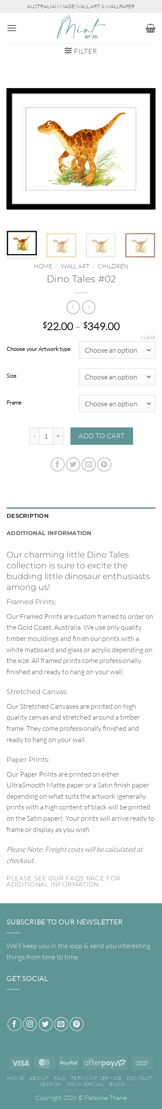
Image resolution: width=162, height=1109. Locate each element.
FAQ (59, 1078)
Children (113, 266)
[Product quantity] (46, 436)
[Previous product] (88, 307)
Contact (140, 1078)
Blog (116, 1084)
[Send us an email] (61, 1024)
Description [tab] (27, 516)
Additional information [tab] (49, 533)
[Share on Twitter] (73, 464)
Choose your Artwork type (38, 349)
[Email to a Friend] (89, 464)
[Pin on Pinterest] (104, 464)
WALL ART (75, 266)
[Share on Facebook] (58, 464)
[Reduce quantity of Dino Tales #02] (34, 436)
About (39, 1078)
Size (11, 376)
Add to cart (101, 435)
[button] (11, 27)
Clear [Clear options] (148, 338)
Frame (14, 403)
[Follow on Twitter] (45, 1024)
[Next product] (73, 307)
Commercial (85, 1084)
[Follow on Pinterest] (77, 1024)
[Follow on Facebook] (14, 1024)
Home (43, 266)
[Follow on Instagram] (30, 1024)
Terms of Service (96, 1078)
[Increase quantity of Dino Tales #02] (58, 436)
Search (50, 1084)
